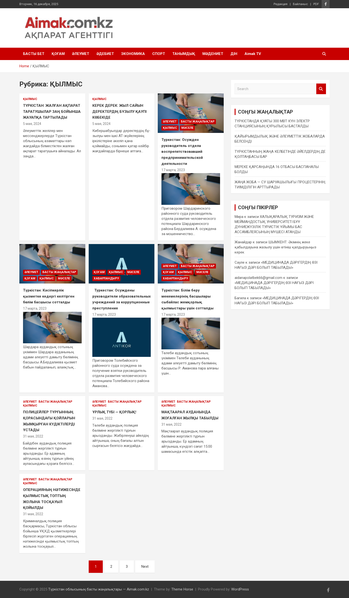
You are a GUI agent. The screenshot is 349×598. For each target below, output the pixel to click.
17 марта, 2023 (173, 170)
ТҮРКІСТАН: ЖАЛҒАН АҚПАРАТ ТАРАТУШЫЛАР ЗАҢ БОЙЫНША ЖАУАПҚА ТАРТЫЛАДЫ (52, 111)
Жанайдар (243, 242)
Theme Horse (182, 589)
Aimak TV (253, 54)
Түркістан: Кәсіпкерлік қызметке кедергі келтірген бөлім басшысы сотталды (48, 296)
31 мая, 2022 (33, 436)
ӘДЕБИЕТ (105, 54)
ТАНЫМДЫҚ (183, 54)
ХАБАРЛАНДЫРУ (106, 278)
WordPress (240, 589)
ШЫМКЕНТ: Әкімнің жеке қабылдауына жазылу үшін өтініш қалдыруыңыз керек (275, 247)
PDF (316, 4)
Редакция (280, 4)
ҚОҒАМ (58, 54)
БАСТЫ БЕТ (33, 54)
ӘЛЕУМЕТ (80, 54)
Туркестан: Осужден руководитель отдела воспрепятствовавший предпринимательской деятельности (182, 152)
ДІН (233, 54)
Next (145, 566)
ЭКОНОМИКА (133, 54)
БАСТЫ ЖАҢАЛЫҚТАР (197, 121)
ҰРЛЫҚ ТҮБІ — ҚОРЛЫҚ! (114, 412)
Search (321, 89)
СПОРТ (158, 54)
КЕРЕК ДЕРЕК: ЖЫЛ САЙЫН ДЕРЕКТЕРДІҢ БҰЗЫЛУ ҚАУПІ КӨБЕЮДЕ (119, 111)
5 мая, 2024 (32, 124)
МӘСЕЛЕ (187, 128)
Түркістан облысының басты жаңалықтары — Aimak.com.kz (98, 589)
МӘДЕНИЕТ (212, 54)
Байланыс (300, 4)
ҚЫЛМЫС (30, 99)
